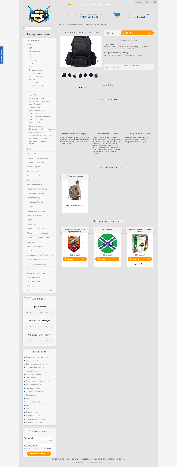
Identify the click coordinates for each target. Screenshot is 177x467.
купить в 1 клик (81, 87)
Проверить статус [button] (37, 454)
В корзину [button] (128, 33)
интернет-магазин (59, 459)
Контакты (107, 4)
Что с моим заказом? (39, 431)
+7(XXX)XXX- (38, 445)
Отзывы (78, 4)
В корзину (69, 259)
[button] (53, 28)
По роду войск (39, 351)
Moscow (138, 2)
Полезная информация (116, 459)
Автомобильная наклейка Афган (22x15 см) (75, 230)
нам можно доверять (75, 459)
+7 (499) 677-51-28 (149, 2)
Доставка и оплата (93, 4)
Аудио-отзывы (39, 298)
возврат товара (91, 459)
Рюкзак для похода (75, 176)
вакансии (102, 459)
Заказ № (38, 438)
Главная (69, 4)
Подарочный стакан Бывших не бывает (140, 230)
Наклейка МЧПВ (107, 229)
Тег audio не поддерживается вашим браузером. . (39, 312)
